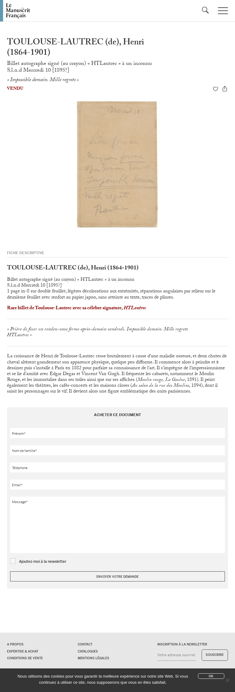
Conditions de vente (25, 658)
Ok (211, 676)
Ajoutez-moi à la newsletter (42, 561)
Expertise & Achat (22, 651)
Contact (85, 644)
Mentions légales (93, 658)
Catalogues (88, 651)
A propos (15, 644)
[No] (227, 680)
